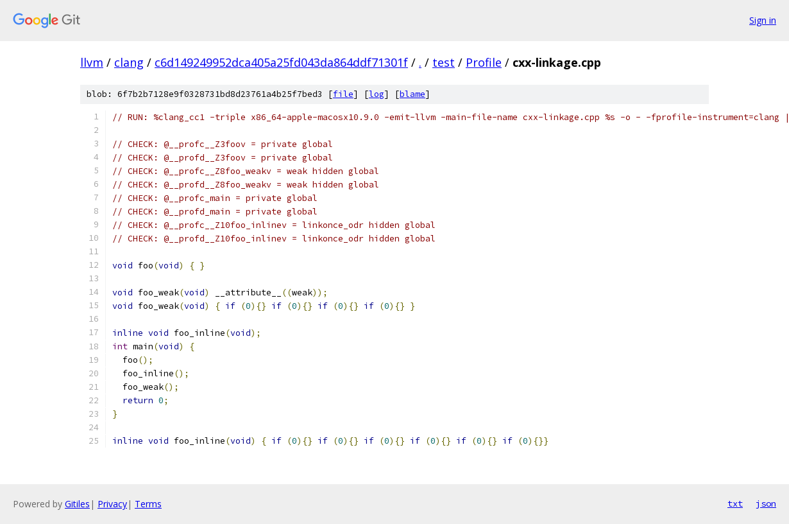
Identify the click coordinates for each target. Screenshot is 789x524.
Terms (148, 504)
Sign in (762, 20)
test (443, 62)
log (376, 94)
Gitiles (77, 504)
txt (735, 503)
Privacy (112, 504)
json (766, 503)
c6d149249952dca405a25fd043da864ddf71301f (281, 62)
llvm (91, 62)
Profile (484, 62)
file (343, 94)
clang (129, 62)
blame (412, 94)
